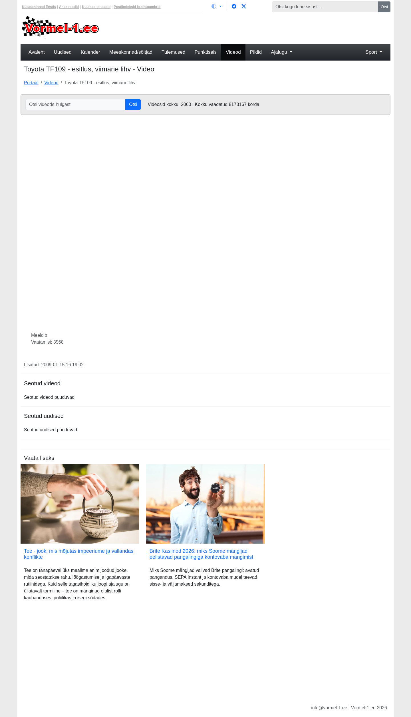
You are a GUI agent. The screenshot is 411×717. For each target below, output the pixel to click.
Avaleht (37, 52)
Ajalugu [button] (279, 52)
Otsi (384, 7)
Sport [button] (371, 52)
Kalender (90, 52)
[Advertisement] (252, 27)
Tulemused (173, 52)
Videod (233, 52)
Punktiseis (206, 52)
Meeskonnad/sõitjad (130, 52)
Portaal (31, 82)
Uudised (62, 52)
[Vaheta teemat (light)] (216, 6)
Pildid (256, 52)
